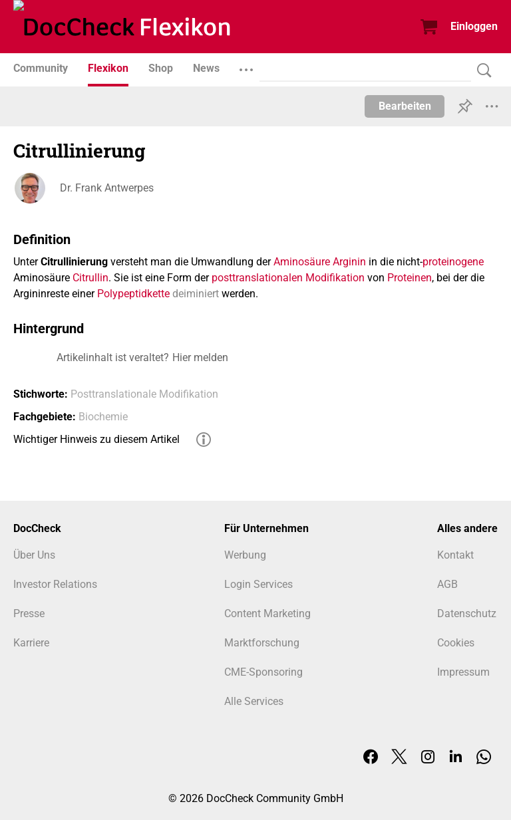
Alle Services (253, 701)
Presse (29, 613)
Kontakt (455, 555)
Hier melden (200, 357)
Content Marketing (267, 613)
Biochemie (103, 416)
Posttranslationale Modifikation (144, 394)
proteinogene (453, 261)
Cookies (455, 642)
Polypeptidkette (133, 293)
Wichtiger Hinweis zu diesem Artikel (96, 439)
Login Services (258, 584)
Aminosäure (301, 261)
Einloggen (474, 26)
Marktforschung (261, 642)
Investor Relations (55, 584)
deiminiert (195, 293)
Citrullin (90, 277)
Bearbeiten (405, 106)
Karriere (31, 642)
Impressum (463, 672)
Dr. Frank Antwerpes (107, 188)
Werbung (245, 555)
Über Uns (34, 555)
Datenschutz (466, 613)
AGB (447, 584)
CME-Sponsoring (263, 672)
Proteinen (409, 277)
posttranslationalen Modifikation (288, 277)
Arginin (349, 261)
